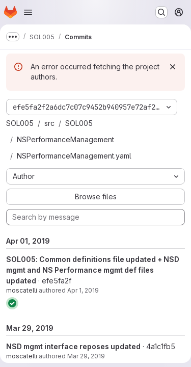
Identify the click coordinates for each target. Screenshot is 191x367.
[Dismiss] (173, 67)
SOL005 (20, 123)
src (49, 123)
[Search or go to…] (161, 12)
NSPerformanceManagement (65, 139)
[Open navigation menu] (28, 12)
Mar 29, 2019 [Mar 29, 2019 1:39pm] (86, 356)
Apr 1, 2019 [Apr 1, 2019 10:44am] (83, 290)
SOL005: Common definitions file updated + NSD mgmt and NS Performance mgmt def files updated (92, 270)
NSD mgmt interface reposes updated (73, 346)
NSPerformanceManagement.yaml (74, 155)
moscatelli (21, 290)
